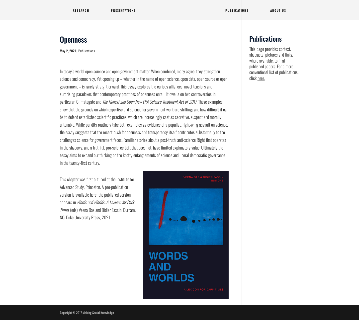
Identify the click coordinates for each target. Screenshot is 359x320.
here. (261, 78)
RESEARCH (81, 10)
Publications (86, 50)
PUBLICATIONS (237, 10)
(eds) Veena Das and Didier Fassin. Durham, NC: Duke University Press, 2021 (98, 210)
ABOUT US (278, 10)
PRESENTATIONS (123, 10)
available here (86, 194)
